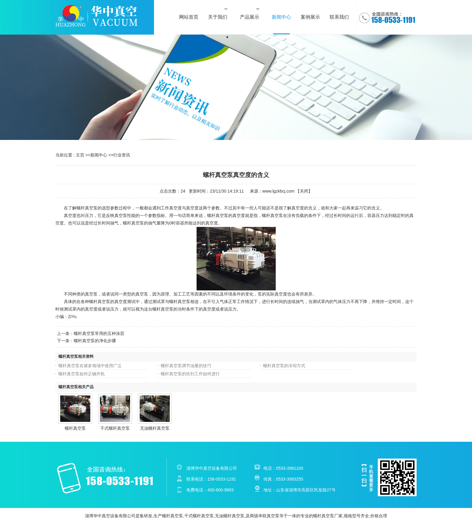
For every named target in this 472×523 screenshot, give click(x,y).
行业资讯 (121, 155)
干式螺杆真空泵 (115, 428)
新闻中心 (98, 155)
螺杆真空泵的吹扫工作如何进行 (190, 373)
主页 (80, 155)
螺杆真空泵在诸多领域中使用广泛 (90, 365)
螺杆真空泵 (75, 428)
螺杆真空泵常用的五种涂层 (99, 333)
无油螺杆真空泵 (154, 428)
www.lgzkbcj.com (278, 191)
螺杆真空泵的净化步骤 (95, 340)
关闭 (304, 191)
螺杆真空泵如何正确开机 (81, 373)
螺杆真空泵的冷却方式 (284, 365)
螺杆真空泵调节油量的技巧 (186, 365)
